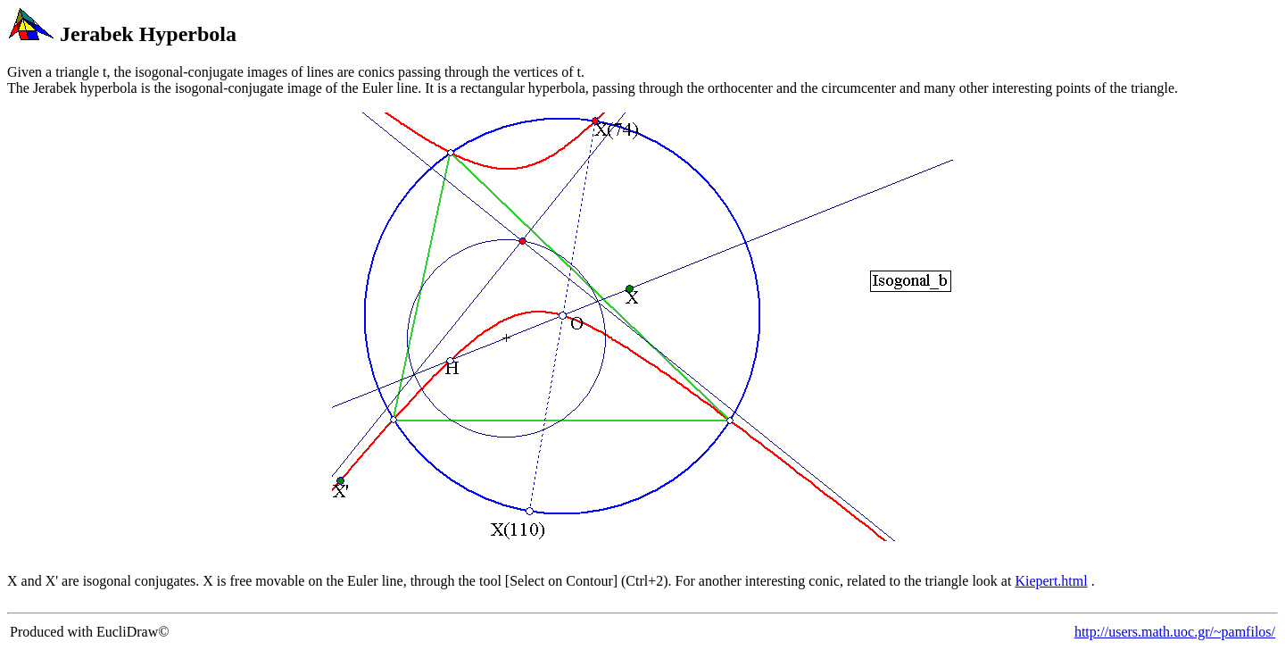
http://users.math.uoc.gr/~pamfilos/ (1174, 631)
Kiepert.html (1051, 580)
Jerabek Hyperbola (148, 34)
